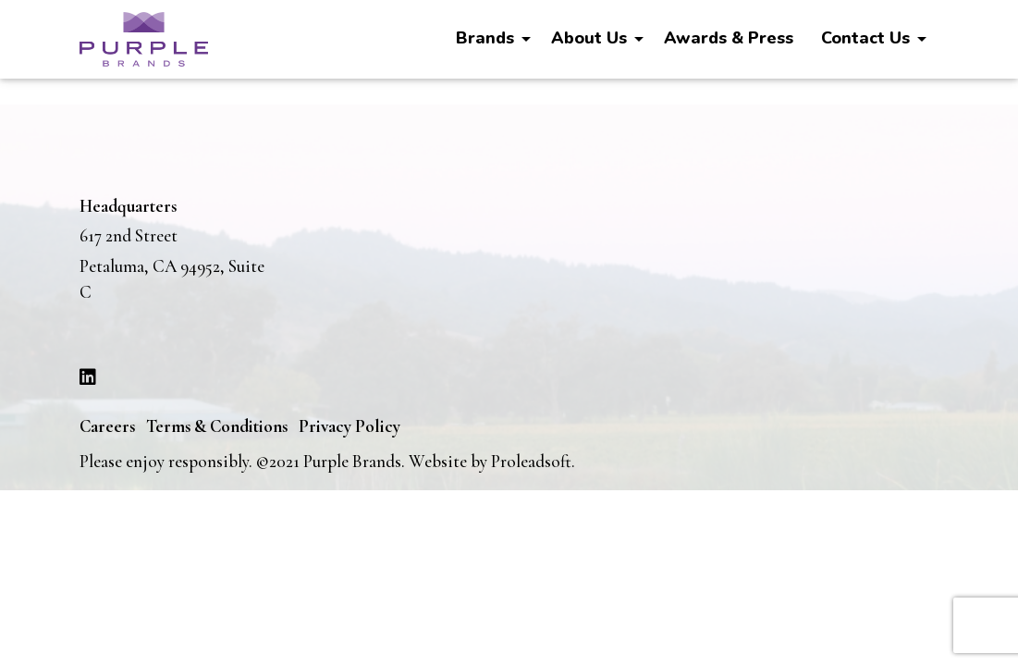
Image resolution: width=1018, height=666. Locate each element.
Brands (485, 38)
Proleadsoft (531, 461)
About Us (589, 38)
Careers (107, 426)
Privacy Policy (349, 426)
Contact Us (865, 38)
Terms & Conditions (217, 426)
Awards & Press (728, 38)
